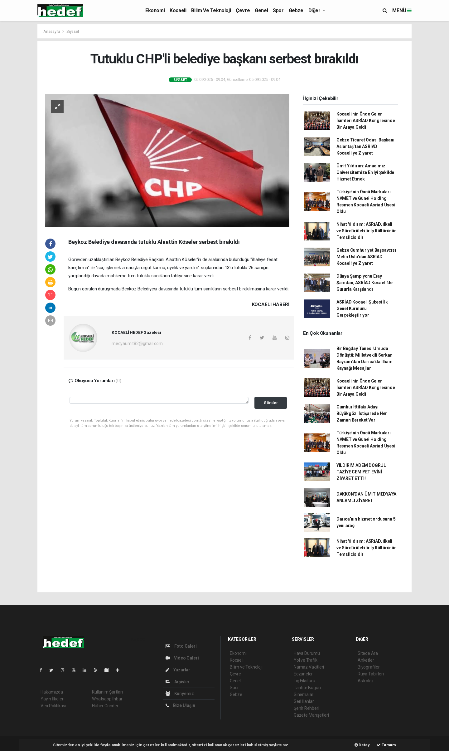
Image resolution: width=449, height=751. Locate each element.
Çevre (243, 10)
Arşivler (178, 681)
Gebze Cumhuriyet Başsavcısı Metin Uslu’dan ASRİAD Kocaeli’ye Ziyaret (366, 257)
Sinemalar (303, 694)
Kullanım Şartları (107, 691)
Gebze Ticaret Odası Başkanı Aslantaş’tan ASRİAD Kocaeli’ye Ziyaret (365, 146)
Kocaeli (178, 10)
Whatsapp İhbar (107, 698)
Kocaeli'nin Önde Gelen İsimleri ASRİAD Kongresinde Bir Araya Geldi (365, 120)
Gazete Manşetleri (311, 715)
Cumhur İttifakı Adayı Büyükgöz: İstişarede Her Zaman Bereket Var (361, 413)
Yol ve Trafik (305, 660)
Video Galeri (182, 657)
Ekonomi (155, 10)
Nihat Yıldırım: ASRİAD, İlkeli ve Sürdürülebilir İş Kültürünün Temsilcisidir (366, 231)
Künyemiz (180, 693)
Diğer (315, 10)
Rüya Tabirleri (371, 673)
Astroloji (365, 680)
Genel (261, 10)
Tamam (386, 745)
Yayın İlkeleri (52, 698)
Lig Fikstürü (304, 680)
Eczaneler (303, 673)
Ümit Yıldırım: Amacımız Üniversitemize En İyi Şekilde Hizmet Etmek (365, 172)
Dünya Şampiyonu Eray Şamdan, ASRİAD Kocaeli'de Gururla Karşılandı (364, 283)
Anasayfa (52, 31)
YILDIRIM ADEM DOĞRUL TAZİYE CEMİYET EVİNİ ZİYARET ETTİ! (361, 472)
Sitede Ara (368, 653)
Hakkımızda (52, 691)
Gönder (271, 402)
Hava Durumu (307, 653)
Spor (278, 10)
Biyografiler (369, 667)
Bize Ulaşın (180, 705)
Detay (362, 745)
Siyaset (72, 31)
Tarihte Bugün (307, 687)
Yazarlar (178, 669)
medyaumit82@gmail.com (137, 343)
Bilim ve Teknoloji (211, 10)
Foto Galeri (181, 646)
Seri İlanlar (304, 701)
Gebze (296, 10)
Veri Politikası (53, 705)
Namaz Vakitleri (309, 667)
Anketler (366, 660)
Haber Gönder (105, 705)
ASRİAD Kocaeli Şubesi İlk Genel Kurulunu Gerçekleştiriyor (362, 308)
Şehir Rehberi (306, 708)
